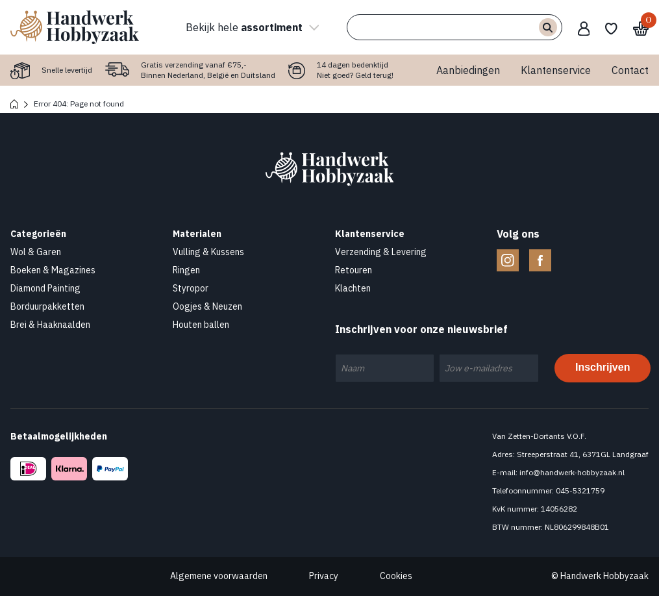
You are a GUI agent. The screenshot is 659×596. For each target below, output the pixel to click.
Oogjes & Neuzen (207, 306)
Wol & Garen (35, 252)
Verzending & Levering (381, 252)
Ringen (186, 270)
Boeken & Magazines (52, 270)
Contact (630, 70)
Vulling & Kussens (208, 252)
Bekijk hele (251, 27)
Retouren (353, 270)
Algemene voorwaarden (218, 576)
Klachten (353, 288)
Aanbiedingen (468, 70)
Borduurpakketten (47, 306)
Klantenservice (556, 70)
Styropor (190, 288)
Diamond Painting (45, 288)
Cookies (396, 576)
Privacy (323, 576)
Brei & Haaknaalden (50, 324)
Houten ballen (201, 324)
